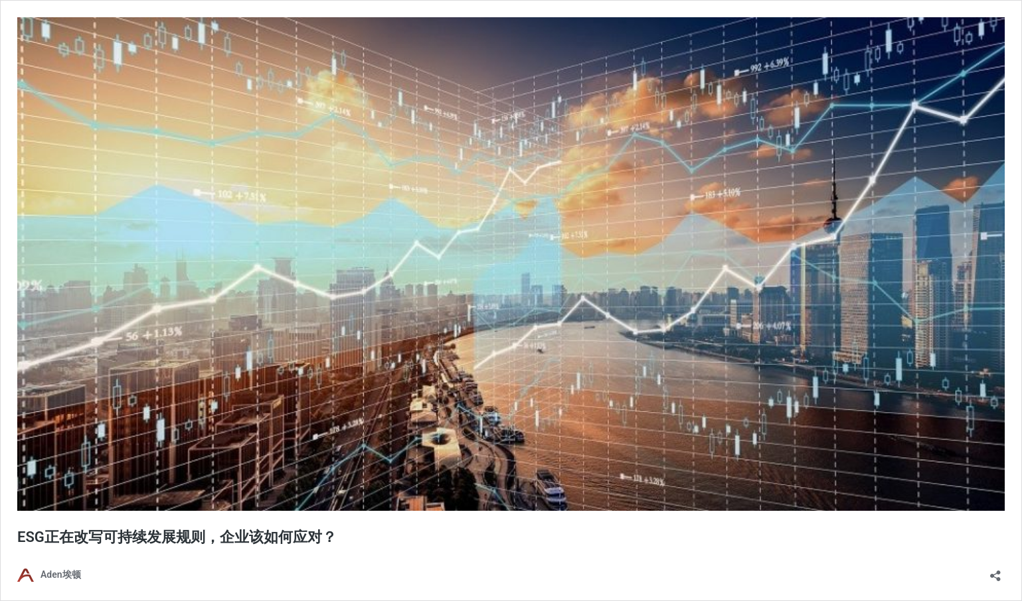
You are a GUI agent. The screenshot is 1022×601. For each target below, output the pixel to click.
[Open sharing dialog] (995, 571)
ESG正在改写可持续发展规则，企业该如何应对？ (177, 537)
